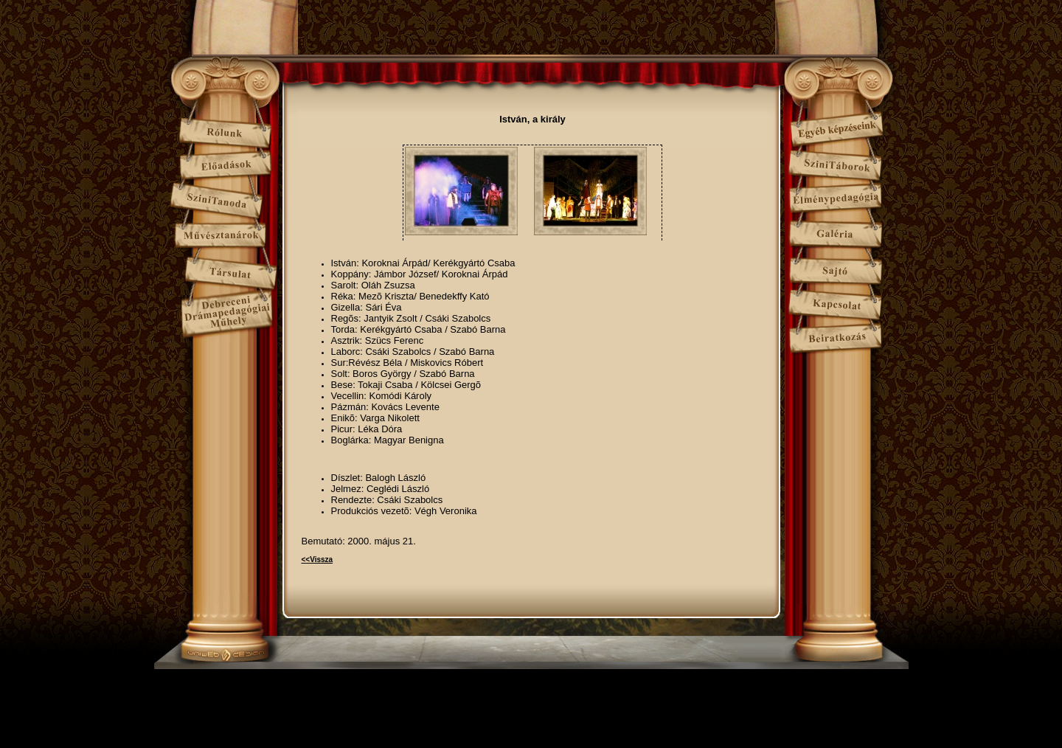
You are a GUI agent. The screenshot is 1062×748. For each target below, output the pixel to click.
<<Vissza (317, 559)
